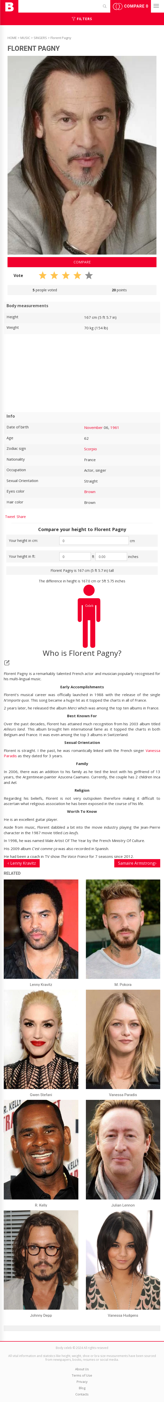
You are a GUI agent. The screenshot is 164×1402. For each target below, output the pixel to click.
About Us (82, 1369)
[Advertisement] (82, 373)
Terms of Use (82, 1375)
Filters (82, 18)
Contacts (82, 1394)
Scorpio (90, 448)
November (93, 427)
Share (21, 516)
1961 (114, 427)
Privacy (82, 1381)
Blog (82, 1388)
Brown (89, 491)
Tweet (10, 516)
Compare (130, 6)
